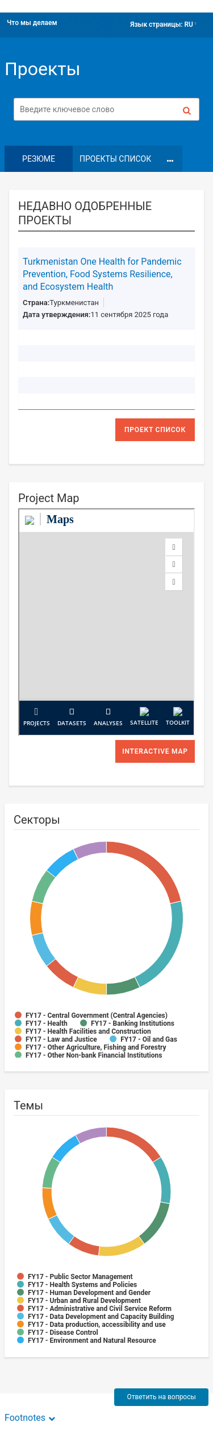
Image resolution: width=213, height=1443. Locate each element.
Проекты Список (115, 158)
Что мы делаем (32, 23)
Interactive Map (155, 751)
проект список (155, 430)
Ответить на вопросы (161, 1397)
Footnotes (25, 1417)
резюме (38, 158)
